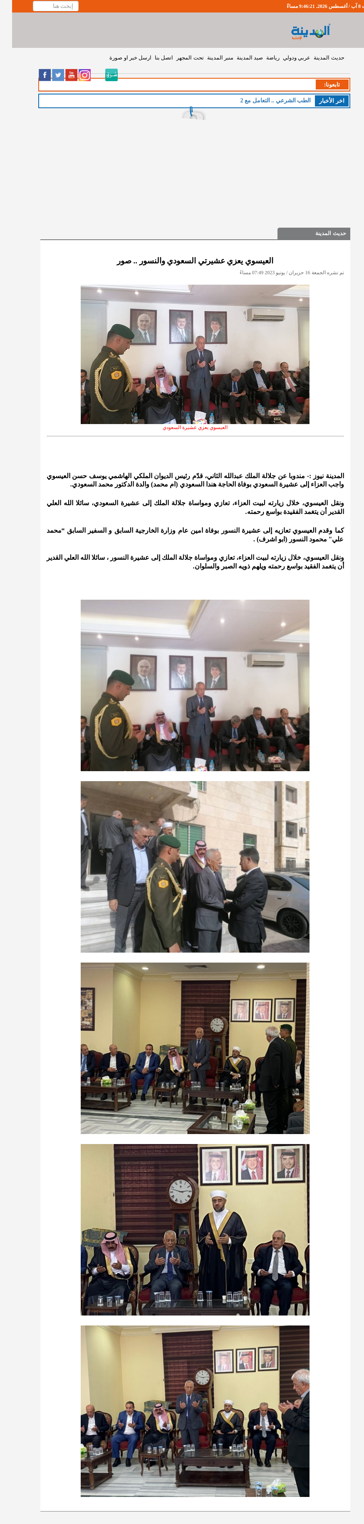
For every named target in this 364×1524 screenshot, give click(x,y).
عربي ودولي (284, 58)
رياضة (260, 58)
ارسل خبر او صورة (118, 58)
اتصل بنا (152, 58)
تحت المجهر (177, 58)
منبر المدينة (208, 58)
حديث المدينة (317, 58)
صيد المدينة (238, 58)
